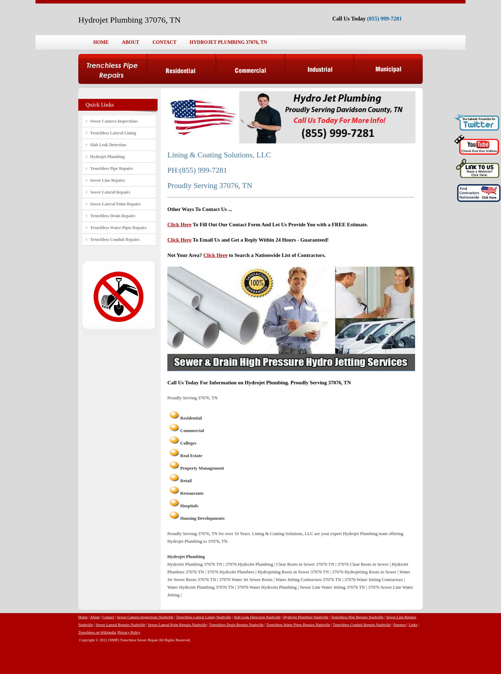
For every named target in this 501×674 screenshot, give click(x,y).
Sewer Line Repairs (107, 180)
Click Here (179, 224)
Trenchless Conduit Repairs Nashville (362, 624)
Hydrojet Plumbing (107, 156)
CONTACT (164, 42)
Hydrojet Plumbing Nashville (305, 617)
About (95, 617)
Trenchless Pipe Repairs (111, 168)
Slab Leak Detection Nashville (257, 617)
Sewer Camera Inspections (113, 121)
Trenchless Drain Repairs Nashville (236, 624)
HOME (101, 42)
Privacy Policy (129, 632)
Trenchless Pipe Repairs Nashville (357, 617)
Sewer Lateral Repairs (110, 192)
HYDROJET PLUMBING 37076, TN (228, 42)
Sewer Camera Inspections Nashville (145, 617)
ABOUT (130, 42)
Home (83, 617)
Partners (399, 624)
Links (413, 624)
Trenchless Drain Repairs (112, 215)
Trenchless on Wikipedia (97, 632)
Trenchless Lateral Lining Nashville (203, 617)
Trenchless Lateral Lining (113, 133)
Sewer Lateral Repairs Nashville (120, 624)
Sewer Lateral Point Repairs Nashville (177, 624)
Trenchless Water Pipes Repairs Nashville (298, 624)
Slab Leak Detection (108, 144)
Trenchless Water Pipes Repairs (118, 227)
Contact (108, 617)
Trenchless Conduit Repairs (115, 239)
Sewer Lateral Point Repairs (115, 204)
